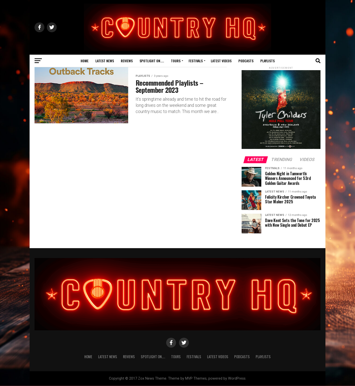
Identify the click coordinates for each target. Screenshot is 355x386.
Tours (175, 60)
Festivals (196, 60)
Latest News (104, 60)
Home (85, 60)
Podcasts (245, 60)
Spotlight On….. (152, 60)
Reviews (127, 60)
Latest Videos (221, 60)
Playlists (267, 60)
